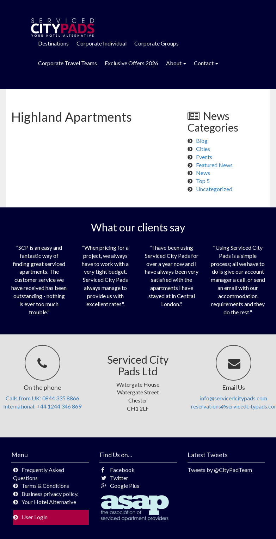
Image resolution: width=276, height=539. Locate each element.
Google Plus (120, 485)
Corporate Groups (156, 43)
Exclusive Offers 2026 (131, 63)
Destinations (53, 43)
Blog (202, 140)
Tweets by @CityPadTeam (220, 469)
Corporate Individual (101, 43)
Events (204, 156)
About (176, 63)
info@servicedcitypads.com (233, 398)
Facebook (118, 469)
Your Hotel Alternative (49, 501)
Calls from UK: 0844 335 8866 (42, 398)
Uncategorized (214, 189)
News (203, 172)
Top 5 (203, 180)
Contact (206, 63)
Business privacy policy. (50, 493)
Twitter (114, 477)
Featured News (214, 165)
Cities (203, 148)
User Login (35, 517)
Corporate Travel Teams (67, 63)
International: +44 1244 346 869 (42, 406)
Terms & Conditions (45, 485)
